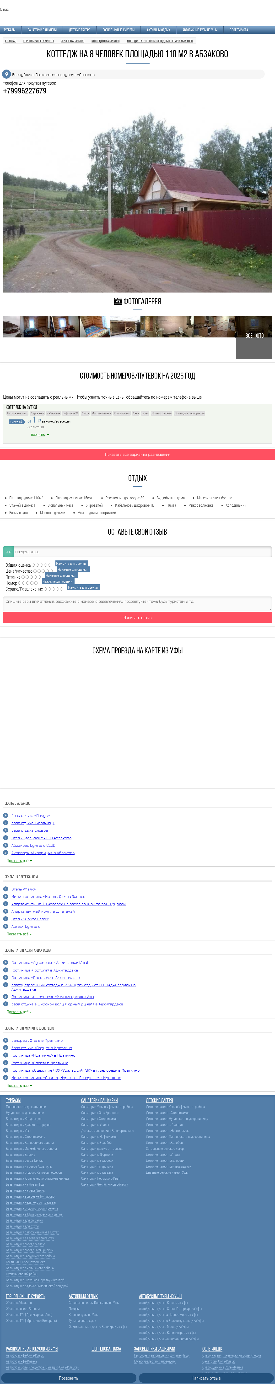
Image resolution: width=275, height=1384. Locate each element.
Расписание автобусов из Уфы (32, 1349)
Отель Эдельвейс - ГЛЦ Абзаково (41, 838)
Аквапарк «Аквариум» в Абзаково (43, 853)
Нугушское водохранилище (25, 1112)
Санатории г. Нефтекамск (99, 1136)
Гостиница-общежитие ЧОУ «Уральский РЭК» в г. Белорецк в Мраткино (75, 1071)
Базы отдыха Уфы (18, 1130)
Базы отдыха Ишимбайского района (31, 1148)
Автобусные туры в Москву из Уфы (164, 1326)
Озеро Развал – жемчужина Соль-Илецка (231, 1355)
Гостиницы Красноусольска (25, 1262)
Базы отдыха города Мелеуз (25, 1244)
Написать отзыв (138, 617)
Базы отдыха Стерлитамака (25, 1136)
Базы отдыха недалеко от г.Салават (31, 1202)
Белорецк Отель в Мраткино (37, 1041)
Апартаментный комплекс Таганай (43, 912)
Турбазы (9, 30)
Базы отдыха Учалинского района (30, 1268)
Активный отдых (158, 30)
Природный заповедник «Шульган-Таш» (161, 1355)
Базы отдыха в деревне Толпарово (30, 1196)
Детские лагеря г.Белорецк (165, 1160)
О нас (4, 9)
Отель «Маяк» (23, 889)
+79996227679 (24, 90)
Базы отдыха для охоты (22, 1226)
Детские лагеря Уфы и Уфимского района (175, 1106)
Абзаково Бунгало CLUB (33, 846)
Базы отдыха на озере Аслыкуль (29, 1166)
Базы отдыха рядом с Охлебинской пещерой (37, 1286)
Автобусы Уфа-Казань (21, 1361)
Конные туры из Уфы (83, 1314)
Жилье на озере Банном (23, 1308)
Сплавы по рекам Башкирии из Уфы (94, 1302)
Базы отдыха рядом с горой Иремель (32, 1208)
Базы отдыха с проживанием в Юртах (32, 1232)
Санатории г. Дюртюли (97, 1154)
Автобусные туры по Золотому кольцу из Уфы (171, 1320)
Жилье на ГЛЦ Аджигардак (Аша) (29, 1314)
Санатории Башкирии (42, 30)
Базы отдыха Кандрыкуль (24, 1118)
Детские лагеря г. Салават (164, 1124)
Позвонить (68, 1378)
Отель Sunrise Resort (30, 919)
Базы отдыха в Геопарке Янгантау (30, 1238)
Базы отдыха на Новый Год (25, 1184)
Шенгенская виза (106, 1349)
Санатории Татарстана (97, 1166)
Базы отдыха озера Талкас (24, 1160)
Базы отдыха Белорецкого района (30, 1142)
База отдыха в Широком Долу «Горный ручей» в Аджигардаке (67, 1004)
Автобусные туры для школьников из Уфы (169, 1338)
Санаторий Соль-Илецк (218, 1361)
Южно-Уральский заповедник (155, 1361)
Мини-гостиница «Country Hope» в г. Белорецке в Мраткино (66, 1078)
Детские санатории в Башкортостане (107, 1130)
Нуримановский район (22, 1274)
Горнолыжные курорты (119, 30)
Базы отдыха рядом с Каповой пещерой (34, 1172)
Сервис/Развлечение (24, 589)
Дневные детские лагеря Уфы (167, 1172)
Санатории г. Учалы (95, 1124)
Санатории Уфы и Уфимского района (107, 1106)
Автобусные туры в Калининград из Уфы (167, 1332)
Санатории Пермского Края (100, 1178)
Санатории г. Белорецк (97, 1160)
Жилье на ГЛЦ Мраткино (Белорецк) (31, 1320)
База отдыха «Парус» (30, 816)
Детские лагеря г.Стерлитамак (167, 1112)
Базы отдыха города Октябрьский (29, 1250)
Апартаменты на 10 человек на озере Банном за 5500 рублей (68, 904)
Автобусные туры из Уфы (200, 30)
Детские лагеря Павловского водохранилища (178, 1136)
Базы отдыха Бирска (20, 1154)
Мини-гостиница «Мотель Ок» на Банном (48, 897)
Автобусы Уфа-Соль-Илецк (25, 1355)
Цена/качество (18, 571)
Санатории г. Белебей (96, 1142)
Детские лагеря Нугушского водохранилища (177, 1118)
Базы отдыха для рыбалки (24, 1220)
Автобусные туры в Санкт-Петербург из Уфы (170, 1308)
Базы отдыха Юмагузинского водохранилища (37, 1178)
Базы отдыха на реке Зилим (25, 1190)
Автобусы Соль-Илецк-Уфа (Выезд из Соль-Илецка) (42, 1367)
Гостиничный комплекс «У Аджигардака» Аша (52, 997)
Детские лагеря (79, 30)
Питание (13, 577)
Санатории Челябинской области (104, 1184)
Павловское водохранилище (26, 1106)
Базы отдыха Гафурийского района (30, 1256)
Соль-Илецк (212, 1349)
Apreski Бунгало (25, 927)
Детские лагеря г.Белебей (164, 1142)
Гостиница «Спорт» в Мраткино (39, 1063)
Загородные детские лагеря (165, 1148)
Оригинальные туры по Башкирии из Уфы (98, 1326)
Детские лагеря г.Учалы (163, 1154)
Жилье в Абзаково (19, 1302)
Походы (74, 1308)
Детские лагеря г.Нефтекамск (167, 1130)
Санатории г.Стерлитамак (99, 1118)
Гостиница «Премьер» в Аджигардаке (45, 978)
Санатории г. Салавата (97, 1172)
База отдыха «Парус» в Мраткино (41, 1048)
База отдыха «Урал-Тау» (32, 823)
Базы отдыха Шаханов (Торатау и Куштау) (35, 1280)
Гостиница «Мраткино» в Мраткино (43, 1055)
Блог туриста (239, 30)
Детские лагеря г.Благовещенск (168, 1166)
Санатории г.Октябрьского (100, 1112)
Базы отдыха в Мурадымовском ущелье (34, 1214)
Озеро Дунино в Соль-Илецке (222, 1367)
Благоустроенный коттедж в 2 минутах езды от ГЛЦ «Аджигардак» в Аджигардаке (73, 987)
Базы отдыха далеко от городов (28, 1124)
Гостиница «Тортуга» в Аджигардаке (44, 970)
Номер (11, 583)
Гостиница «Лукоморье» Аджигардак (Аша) (49, 963)
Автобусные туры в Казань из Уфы (163, 1302)
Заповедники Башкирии (154, 1349)
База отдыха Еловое (29, 831)
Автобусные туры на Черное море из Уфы (168, 1314)
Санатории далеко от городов (102, 1148)
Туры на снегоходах (82, 1320)
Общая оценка (18, 565)
